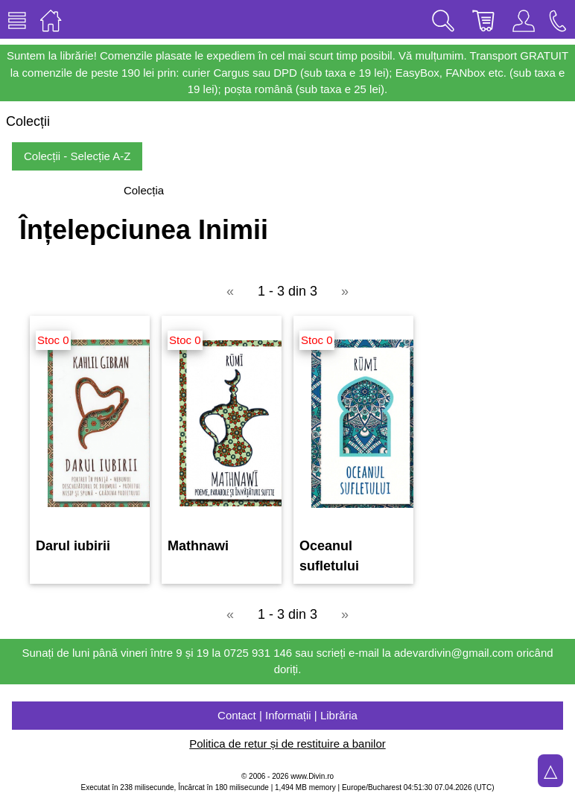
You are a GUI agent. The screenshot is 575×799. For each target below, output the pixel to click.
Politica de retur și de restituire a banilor (287, 743)
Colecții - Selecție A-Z (77, 156)
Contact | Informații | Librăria (287, 715)
